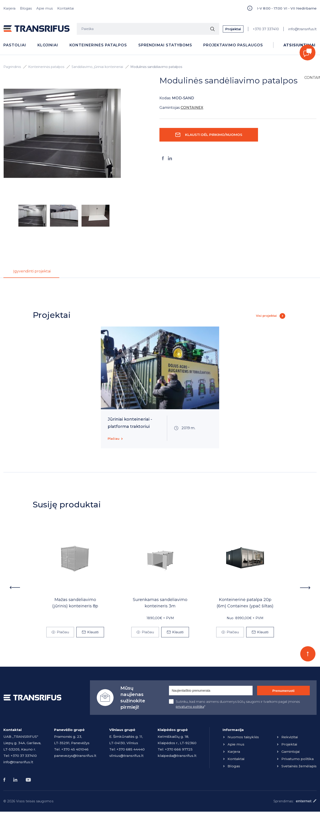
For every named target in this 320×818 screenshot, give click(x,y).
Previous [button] (14, 589)
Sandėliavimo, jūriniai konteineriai (97, 67)
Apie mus (44, 8)
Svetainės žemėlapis (299, 767)
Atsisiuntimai (299, 45)
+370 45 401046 (75, 750)
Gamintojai (290, 753)
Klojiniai (47, 45)
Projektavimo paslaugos (233, 45)
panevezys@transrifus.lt (75, 757)
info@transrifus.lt (302, 29)
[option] (62, 133)
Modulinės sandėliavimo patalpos (156, 67)
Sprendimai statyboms (165, 45)
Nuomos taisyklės (243, 738)
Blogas (26, 8)
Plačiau (113, 440)
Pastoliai (14, 45)
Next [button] (305, 589)
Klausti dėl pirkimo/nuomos (213, 134)
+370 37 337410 (266, 29)
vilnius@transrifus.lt (126, 757)
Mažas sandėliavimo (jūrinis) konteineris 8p (75, 604)
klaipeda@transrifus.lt (177, 757)
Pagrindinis (12, 67)
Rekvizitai (289, 738)
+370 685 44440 (131, 750)
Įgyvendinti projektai (38, 271)
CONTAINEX (310, 77)
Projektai (233, 29)
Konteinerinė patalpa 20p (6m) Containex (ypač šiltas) (245, 604)
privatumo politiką (190, 708)
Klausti (93, 633)
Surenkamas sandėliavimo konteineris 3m (160, 604)
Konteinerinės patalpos (98, 45)
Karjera (9, 8)
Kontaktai (65, 8)
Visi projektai (266, 317)
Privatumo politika (297, 760)
